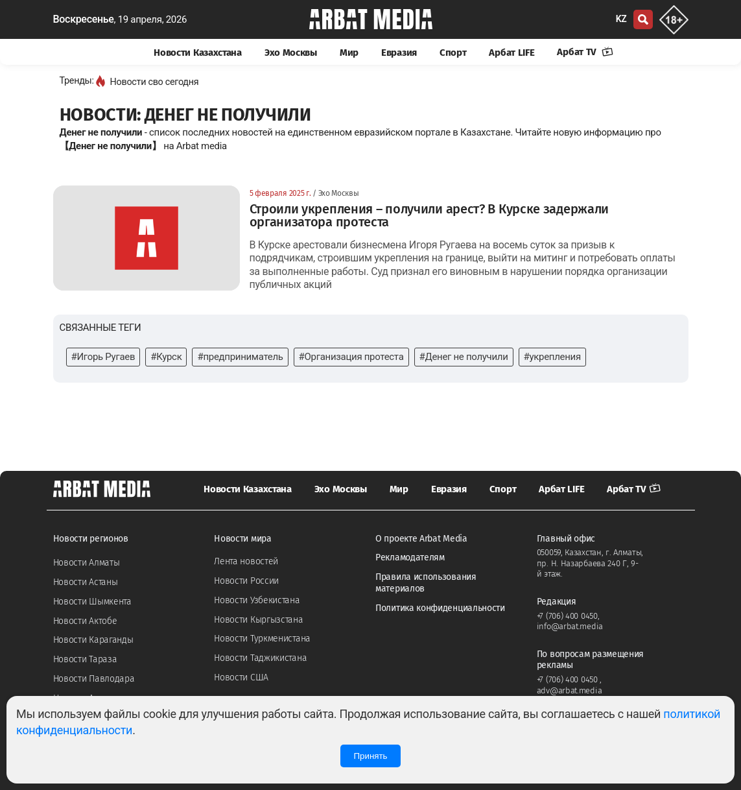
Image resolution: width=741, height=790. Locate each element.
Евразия (399, 52)
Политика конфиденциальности (440, 608)
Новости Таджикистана (260, 658)
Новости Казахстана (198, 52)
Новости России (246, 580)
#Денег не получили (463, 357)
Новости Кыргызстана (258, 619)
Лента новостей (246, 561)
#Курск (166, 357)
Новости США (241, 677)
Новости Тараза (85, 659)
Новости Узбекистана (257, 600)
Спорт (453, 52)
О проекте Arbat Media (421, 538)
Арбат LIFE (511, 52)
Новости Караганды (93, 639)
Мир (349, 52)
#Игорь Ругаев (103, 357)
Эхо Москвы (291, 52)
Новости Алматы (86, 562)
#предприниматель (240, 357)
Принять (370, 756)
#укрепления (552, 357)
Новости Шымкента (92, 601)
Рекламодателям (410, 557)
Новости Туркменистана (262, 638)
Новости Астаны (85, 582)
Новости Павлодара (94, 678)
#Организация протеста (351, 357)
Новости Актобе (85, 621)
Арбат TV (585, 52)
